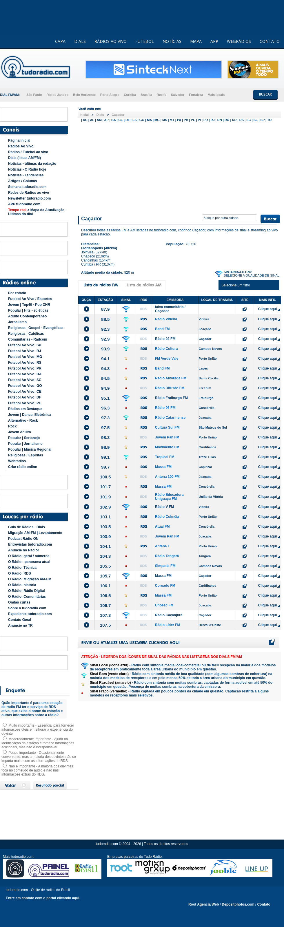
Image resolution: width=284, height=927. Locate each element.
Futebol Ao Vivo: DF (24, 397)
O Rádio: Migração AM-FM (29, 579)
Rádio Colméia (167, 517)
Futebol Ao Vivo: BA (24, 374)
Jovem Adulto (19, 432)
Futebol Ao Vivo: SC (24, 380)
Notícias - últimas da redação (32, 164)
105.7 (105, 575)
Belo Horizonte (84, 94)
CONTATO (270, 41)
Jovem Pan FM (167, 437)
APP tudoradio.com (24, 204)
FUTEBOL (144, 41)
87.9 (105, 309)
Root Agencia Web (203, 904)
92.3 (105, 329)
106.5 (105, 595)
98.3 (105, 437)
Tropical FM (164, 457)
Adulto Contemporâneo (27, 316)
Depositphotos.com (238, 904)
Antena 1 (162, 546)
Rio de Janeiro (57, 94)
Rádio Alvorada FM (170, 378)
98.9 (105, 447)
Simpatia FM (165, 566)
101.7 (105, 486)
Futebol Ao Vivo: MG (25, 357)
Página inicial (19, 140)
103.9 (105, 536)
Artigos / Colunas (22, 181)
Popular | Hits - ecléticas (28, 310)
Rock (12, 426)
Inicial (84, 114)
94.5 (105, 378)
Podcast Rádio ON (23, 539)
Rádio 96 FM (165, 408)
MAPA (196, 41)
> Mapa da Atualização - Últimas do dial (37, 212)
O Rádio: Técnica (22, 568)
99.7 (105, 467)
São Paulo (34, 94)
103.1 (105, 516)
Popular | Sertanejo (24, 438)
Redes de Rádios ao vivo (28, 193)
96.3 (105, 407)
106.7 (105, 605)
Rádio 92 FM (165, 339)
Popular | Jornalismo (25, 444)
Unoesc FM (164, 605)
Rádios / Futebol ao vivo (28, 152)
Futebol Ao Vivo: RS (24, 363)
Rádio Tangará (167, 556)
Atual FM (162, 526)
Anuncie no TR (20, 626)
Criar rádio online (22, 467)
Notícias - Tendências (25, 175)
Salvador (177, 94)
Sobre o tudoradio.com (27, 608)
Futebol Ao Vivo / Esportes (30, 299)
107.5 (105, 625)
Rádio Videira (166, 319)
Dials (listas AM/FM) (24, 158)
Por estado (17, 293)
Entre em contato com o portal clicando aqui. (43, 898)
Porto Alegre (109, 94)
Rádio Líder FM (167, 625)
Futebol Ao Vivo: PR (24, 368)
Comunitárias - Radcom (27, 339)
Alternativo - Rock (23, 420)
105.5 (105, 566)
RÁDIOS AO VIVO (110, 41)
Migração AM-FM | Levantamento (35, 533)
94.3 (105, 368)
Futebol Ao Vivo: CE (24, 392)
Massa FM (163, 467)
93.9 (105, 348)
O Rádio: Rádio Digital (26, 591)
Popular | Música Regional (29, 449)
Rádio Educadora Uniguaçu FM (169, 497)
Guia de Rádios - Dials (26, 527)
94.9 (105, 388)
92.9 (105, 339)
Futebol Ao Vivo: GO (25, 386)
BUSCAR (265, 94)
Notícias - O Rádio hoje (27, 169)
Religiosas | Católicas (26, 334)
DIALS (80, 41)
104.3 (105, 556)
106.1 (105, 585)
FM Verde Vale (167, 358)
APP (214, 41)
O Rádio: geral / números (29, 556)
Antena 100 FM (167, 477)
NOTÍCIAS (172, 41)
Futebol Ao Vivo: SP (24, 345)
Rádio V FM (164, 507)
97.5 (105, 427)
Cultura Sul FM (167, 427)
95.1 (105, 398)
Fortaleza (196, 94)
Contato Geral (19, 620)
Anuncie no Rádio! (23, 550)
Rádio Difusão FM (169, 388)
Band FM (162, 329)
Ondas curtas (19, 602)
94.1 (105, 358)
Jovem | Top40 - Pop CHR (29, 305)
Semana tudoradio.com (27, 187)
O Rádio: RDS (19, 573)
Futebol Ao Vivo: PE (24, 403)
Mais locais (216, 94)
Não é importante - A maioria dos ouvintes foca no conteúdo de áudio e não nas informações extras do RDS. (37, 770)
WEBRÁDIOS (239, 41)
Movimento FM (167, 447)
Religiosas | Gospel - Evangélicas (35, 328)
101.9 (105, 496)
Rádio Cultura (166, 349)
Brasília (146, 94)
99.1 (105, 457)
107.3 (105, 615)
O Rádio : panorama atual (29, 562)
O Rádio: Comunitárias (27, 597)
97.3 (105, 417)
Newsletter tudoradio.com (29, 198)
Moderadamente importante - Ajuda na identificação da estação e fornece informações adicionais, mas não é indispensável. (37, 743)
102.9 (105, 506)
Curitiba (130, 94)
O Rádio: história (22, 585)
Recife (161, 94)
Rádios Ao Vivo (20, 146)
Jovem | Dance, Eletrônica (29, 415)
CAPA (60, 41)
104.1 (105, 546)
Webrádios (17, 461)
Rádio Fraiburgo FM (171, 398)
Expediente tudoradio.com (30, 614)
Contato (263, 904)
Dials (100, 114)
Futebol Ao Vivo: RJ (24, 351)
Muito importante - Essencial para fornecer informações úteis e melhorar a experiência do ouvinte (37, 729)
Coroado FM (165, 586)
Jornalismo (17, 322)
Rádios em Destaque (25, 409)
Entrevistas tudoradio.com (30, 544)
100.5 (105, 476)
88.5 (105, 319)
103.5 (105, 526)
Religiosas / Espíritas (25, 455)
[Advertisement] (179, 167)
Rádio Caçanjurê (169, 615)
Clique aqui (267, 309)
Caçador (118, 114)
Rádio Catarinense (170, 418)
